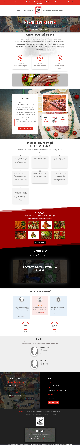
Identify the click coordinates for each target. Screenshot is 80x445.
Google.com (42, 312)
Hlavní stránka (22, 411)
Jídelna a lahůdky (47, 10)
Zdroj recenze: (21, 316)
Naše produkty (30, 10)
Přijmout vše (65, 444)
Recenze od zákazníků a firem (40, 270)
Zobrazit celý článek (40, 277)
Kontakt (61, 10)
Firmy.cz (24, 316)
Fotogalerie (55, 10)
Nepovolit (70, 444)
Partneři (24, 10)
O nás (18, 10)
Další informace (60, 444)
